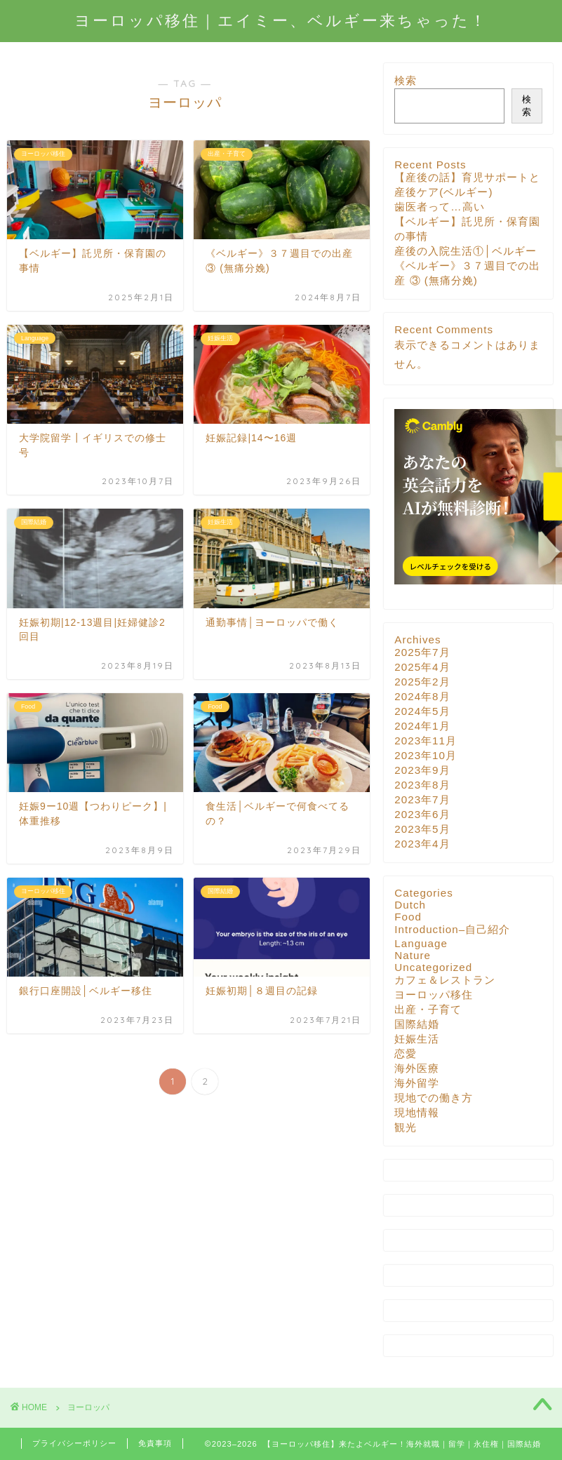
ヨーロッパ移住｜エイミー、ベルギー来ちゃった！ (281, 20)
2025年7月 (422, 652)
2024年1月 (422, 726)
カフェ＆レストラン (444, 980)
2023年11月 (425, 740)
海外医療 (416, 1068)
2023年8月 (422, 785)
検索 (405, 80)
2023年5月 (422, 829)
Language (421, 943)
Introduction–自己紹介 (452, 929)
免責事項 (155, 1443)
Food (408, 917)
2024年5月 (422, 711)
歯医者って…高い (439, 207)
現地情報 (416, 1112)
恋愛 (405, 1053)
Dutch (410, 905)
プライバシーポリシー (74, 1443)
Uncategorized (433, 967)
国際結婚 (416, 1024)
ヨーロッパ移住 (433, 994)
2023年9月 (422, 770)
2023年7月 (422, 799)
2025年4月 (422, 667)
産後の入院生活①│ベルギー (465, 251)
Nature (412, 955)
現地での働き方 (433, 1098)
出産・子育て (428, 1009)
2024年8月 (422, 696)
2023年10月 (425, 755)
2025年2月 (422, 682)
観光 (405, 1127)
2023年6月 (422, 814)
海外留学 (416, 1083)
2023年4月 (422, 844)
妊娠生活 (416, 1039)
